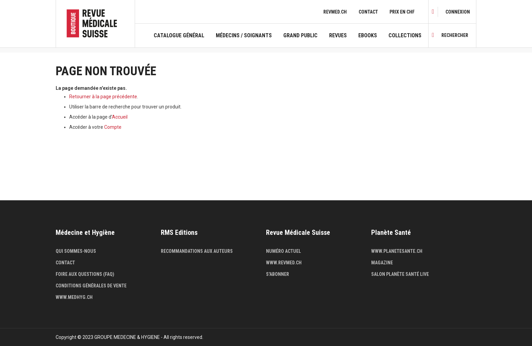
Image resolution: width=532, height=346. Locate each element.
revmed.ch (335, 12)
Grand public (300, 36)
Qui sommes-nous (76, 251)
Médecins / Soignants (244, 36)
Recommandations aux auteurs (197, 251)
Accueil (120, 117)
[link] (457, 12)
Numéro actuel (283, 251)
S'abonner (277, 274)
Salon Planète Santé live (400, 274)
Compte (112, 127)
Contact (368, 12)
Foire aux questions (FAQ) (85, 274)
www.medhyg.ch (74, 297)
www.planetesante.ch (396, 251)
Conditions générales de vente (91, 285)
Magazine (382, 262)
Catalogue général (179, 36)
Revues (338, 36)
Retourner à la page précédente (103, 96)
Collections (404, 36)
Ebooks (367, 36)
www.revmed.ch (284, 262)
